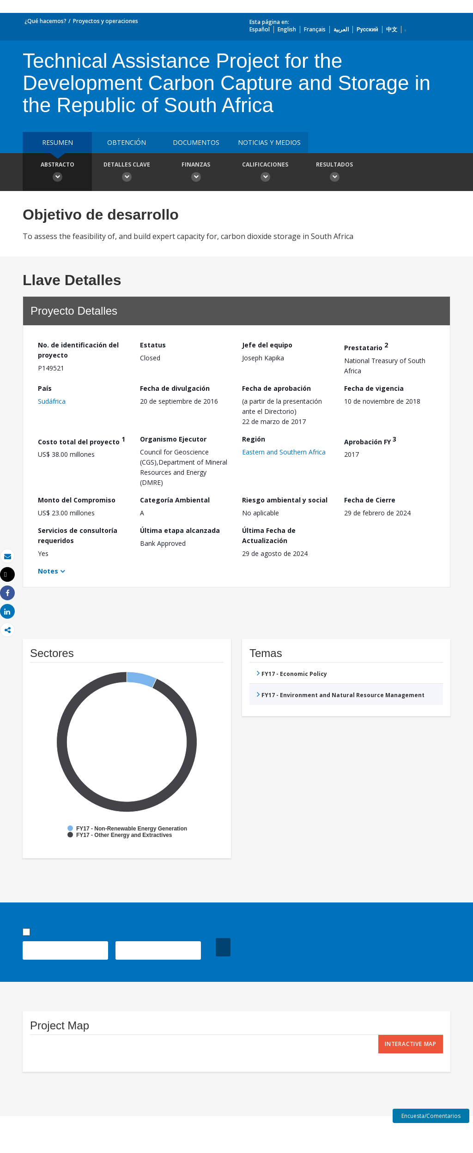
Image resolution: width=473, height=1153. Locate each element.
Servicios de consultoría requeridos (77, 535)
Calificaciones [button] (265, 173)
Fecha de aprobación (276, 388)
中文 (391, 29)
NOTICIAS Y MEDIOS (269, 142)
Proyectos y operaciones (105, 21)
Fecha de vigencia (374, 388)
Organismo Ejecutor (173, 439)
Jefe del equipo (267, 345)
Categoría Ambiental (175, 500)
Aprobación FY (370, 440)
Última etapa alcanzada (180, 530)
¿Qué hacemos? (45, 21)
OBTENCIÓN (126, 142)
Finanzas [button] (196, 173)
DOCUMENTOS (196, 142)
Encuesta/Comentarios (431, 1116)
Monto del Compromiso (76, 500)
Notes (48, 571)
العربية (341, 29)
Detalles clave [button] (126, 173)
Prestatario (366, 346)
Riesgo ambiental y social (284, 500)
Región (253, 439)
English (287, 29)
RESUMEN (57, 142)
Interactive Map (411, 1044)
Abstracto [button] (57, 173)
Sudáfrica (52, 401)
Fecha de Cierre (369, 500)
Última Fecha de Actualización (269, 535)
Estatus (153, 345)
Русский (367, 29)
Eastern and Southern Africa (284, 452)
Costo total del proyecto (81, 440)
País (45, 388)
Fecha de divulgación (175, 388)
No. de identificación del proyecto (78, 350)
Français (315, 29)
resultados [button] (334, 173)
